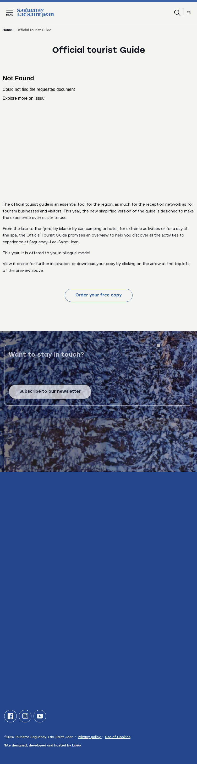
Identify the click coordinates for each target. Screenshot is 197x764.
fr (189, 12)
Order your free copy (98, 295)
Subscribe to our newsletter (50, 396)
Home (7, 30)
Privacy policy (90, 737)
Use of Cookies (117, 737)
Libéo (76, 745)
